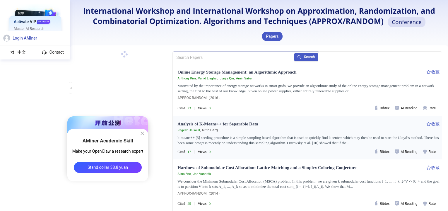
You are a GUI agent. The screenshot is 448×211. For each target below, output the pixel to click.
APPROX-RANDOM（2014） (199, 193)
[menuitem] (35, 22)
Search (303, 57)
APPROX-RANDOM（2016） (199, 98)
